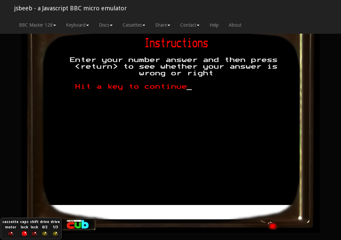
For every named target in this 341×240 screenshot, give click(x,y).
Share (162, 25)
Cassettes (134, 25)
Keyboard (77, 25)
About (235, 25)
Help (214, 25)
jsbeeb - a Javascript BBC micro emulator (70, 8)
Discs (106, 25)
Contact (189, 25)
